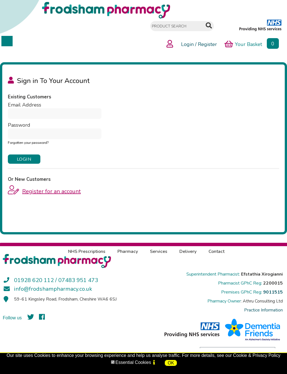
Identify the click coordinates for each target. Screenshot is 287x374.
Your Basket (243, 44)
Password (19, 125)
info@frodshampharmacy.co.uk (53, 289)
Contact (216, 251)
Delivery (187, 251)
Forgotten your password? (28, 142)
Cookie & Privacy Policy (257, 355)
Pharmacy (127, 251)
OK (171, 363)
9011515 (273, 292)
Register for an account (51, 191)
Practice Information (263, 310)
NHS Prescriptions (86, 251)
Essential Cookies (133, 362)
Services (158, 251)
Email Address (24, 104)
